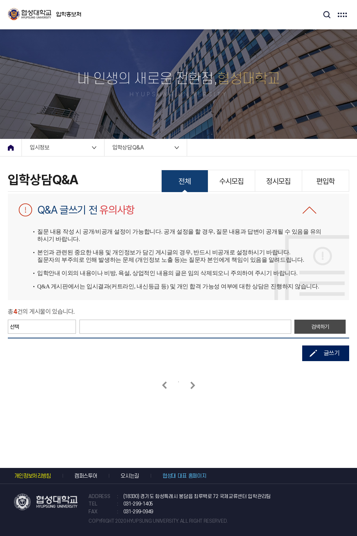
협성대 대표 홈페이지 (184, 475)
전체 (184, 181)
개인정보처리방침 (32, 475)
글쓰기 (332, 353)
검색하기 (320, 327)
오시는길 (130, 475)
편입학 (325, 181)
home (11, 147)
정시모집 (278, 181)
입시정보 (40, 147)
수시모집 (231, 181)
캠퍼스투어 (85, 475)
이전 (164, 385)
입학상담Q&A (128, 147)
